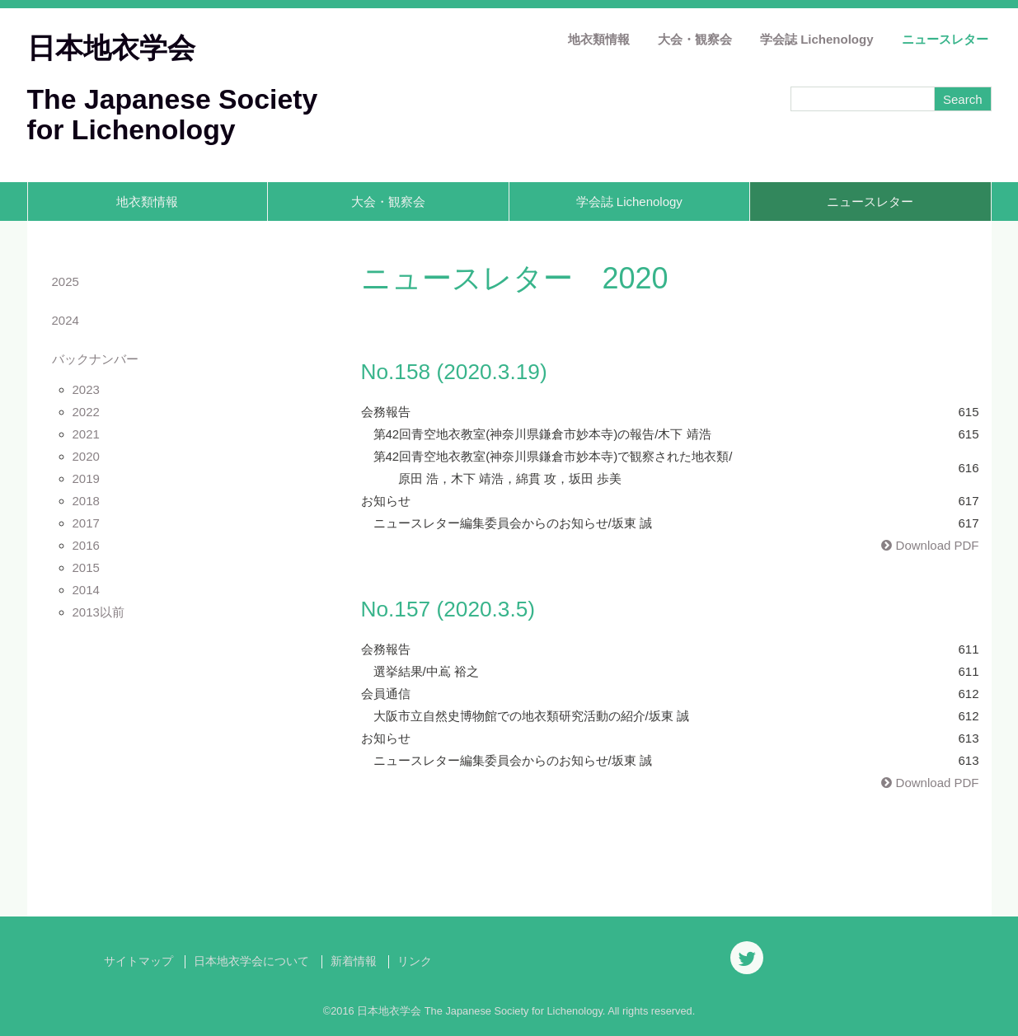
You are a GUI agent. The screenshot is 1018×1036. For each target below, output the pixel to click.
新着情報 (354, 961)
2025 (65, 281)
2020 (86, 456)
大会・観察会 (695, 39)
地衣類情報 (599, 39)
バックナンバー (95, 359)
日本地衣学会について (251, 961)
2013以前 (98, 612)
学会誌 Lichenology (817, 39)
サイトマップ (138, 961)
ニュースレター (945, 39)
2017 (86, 523)
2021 (86, 434)
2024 (65, 320)
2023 (86, 389)
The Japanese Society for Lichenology (172, 114)
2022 (86, 412)
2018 (86, 501)
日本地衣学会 (111, 47)
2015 (86, 567)
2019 (86, 478)
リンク (414, 961)
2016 (86, 545)
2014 (86, 590)
